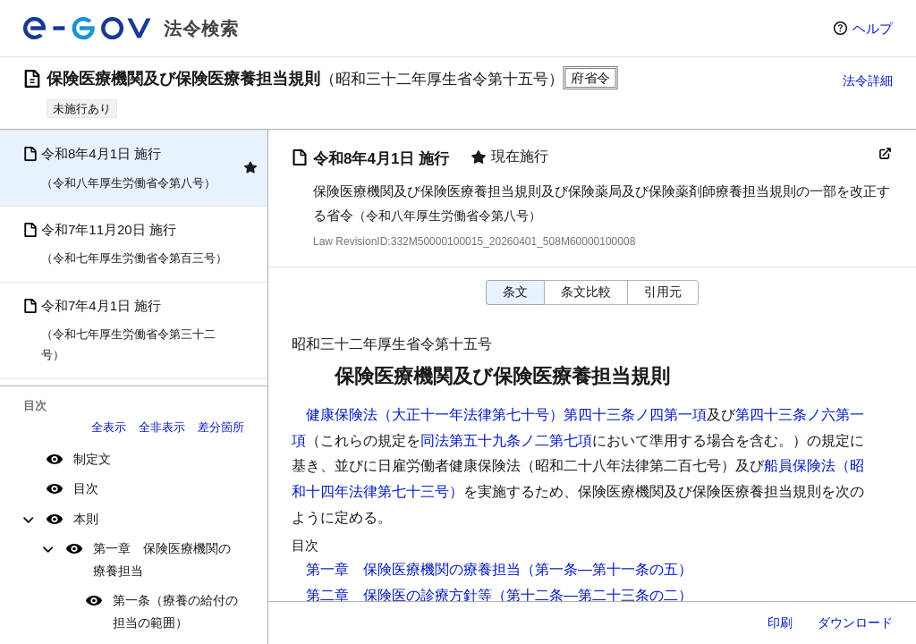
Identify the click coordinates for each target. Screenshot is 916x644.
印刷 (780, 622)
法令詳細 (868, 80)
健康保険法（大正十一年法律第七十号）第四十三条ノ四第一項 (506, 414)
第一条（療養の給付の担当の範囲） (175, 611)
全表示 (108, 427)
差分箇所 (221, 427)
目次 (85, 488)
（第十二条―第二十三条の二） (592, 595)
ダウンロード (855, 622)
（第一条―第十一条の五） (606, 569)
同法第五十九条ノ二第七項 (506, 440)
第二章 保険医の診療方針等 (399, 595)
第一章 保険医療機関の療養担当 (162, 559)
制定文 (92, 459)
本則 (85, 519)
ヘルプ (872, 28)
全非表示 (162, 427)
